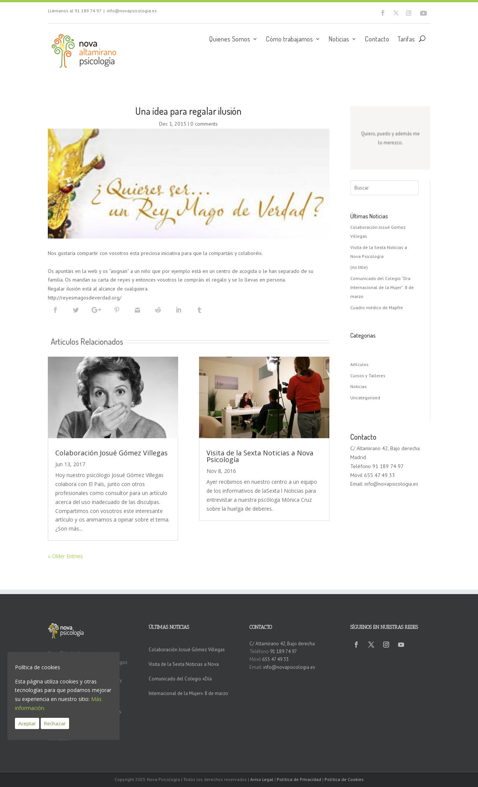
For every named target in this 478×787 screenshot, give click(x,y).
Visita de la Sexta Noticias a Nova (184, 664)
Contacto (377, 39)
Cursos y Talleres (367, 375)
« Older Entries (65, 556)
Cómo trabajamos (289, 39)
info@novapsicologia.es (132, 10)
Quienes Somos (229, 39)
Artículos (359, 364)
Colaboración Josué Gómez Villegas (111, 452)
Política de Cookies (344, 779)
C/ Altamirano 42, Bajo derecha (282, 643)
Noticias (339, 39)
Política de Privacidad (299, 779)
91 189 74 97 (88, 10)
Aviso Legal (261, 779)
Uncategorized (365, 397)
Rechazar (55, 723)
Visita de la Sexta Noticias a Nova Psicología (260, 456)
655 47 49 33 (275, 659)
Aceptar (27, 723)
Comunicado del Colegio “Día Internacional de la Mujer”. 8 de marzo (382, 287)
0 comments (204, 123)
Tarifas (406, 39)
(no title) (359, 267)
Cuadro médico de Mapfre (376, 307)
